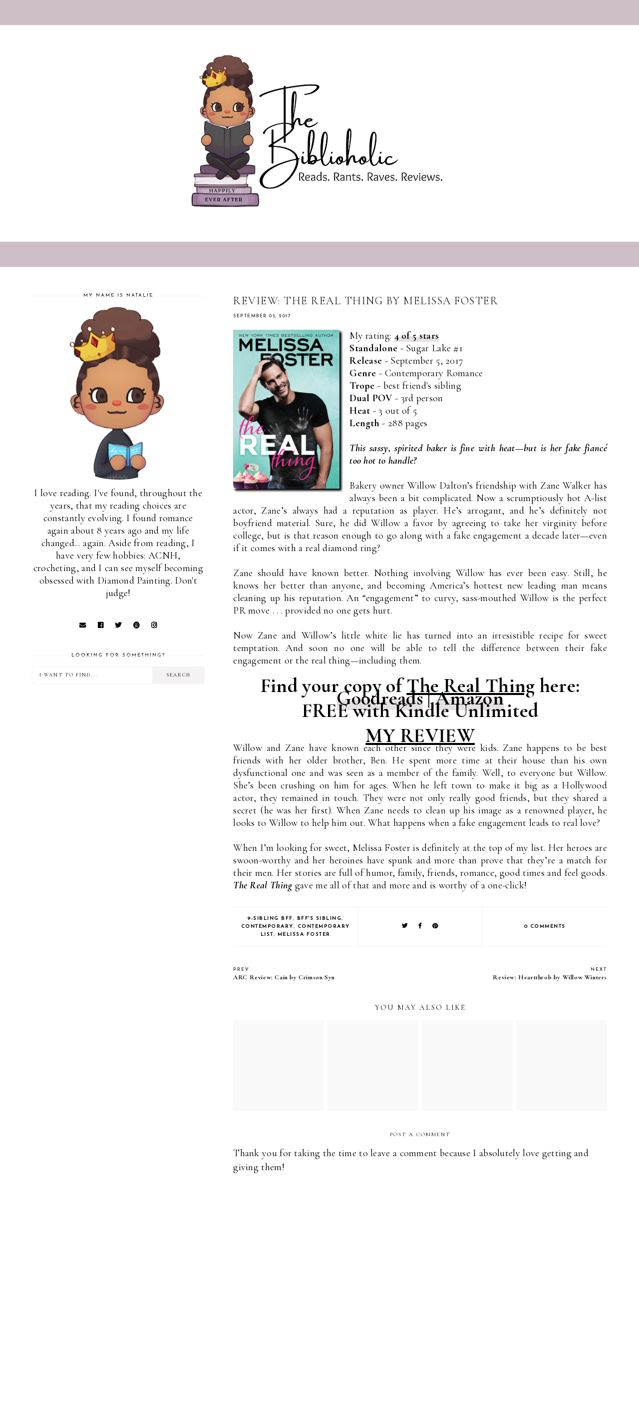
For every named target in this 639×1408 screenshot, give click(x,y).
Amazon (469, 698)
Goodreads (379, 698)
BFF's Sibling (319, 918)
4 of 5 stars (416, 336)
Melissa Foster (304, 934)
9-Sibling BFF (270, 918)
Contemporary (267, 926)
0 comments (545, 926)
